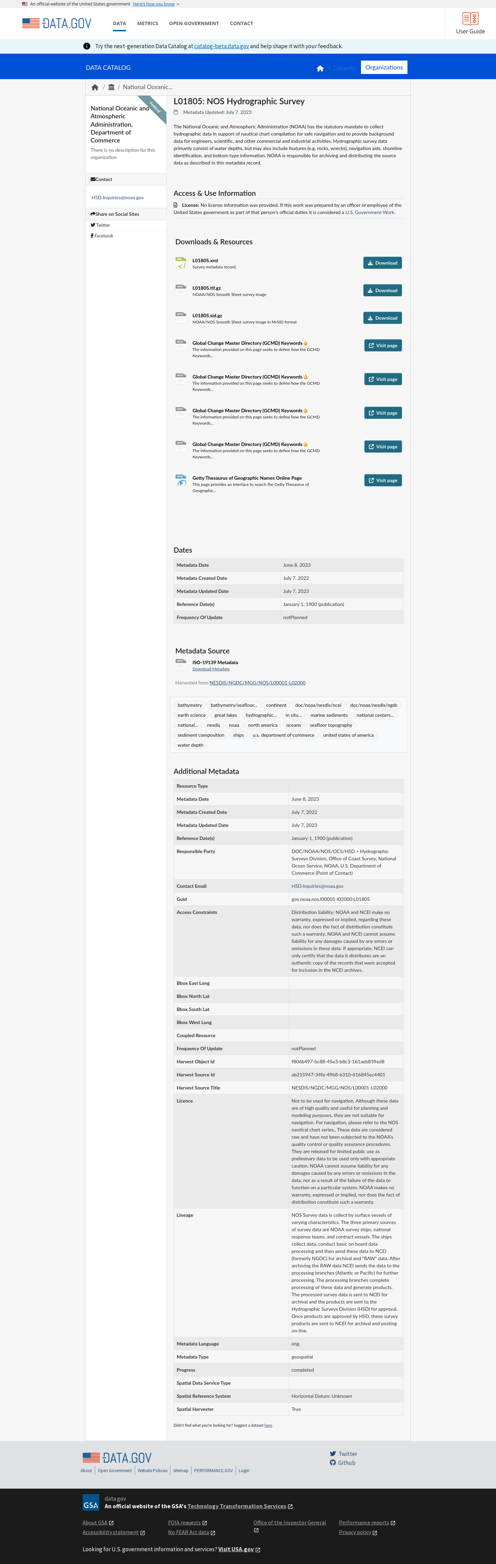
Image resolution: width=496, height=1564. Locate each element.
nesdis (213, 725)
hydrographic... (261, 715)
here (268, 1425)
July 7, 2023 (239, 112)
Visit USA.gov (236, 1549)
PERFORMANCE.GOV (213, 1470)
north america (262, 725)
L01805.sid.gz (207, 315)
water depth (190, 745)
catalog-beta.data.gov (221, 46)
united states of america (348, 735)
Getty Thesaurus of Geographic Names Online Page (247, 478)
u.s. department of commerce (283, 735)
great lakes (226, 715)
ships (238, 735)
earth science (192, 715)
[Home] (56, 23)
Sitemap (180, 1470)
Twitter (100, 225)
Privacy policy (355, 1532)
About (86, 1470)
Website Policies (152, 1470)
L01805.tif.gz (207, 288)
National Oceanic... (148, 87)
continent (276, 705)
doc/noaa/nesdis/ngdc (373, 705)
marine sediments (329, 715)
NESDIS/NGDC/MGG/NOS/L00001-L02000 (258, 682)
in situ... (294, 715)
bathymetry (190, 705)
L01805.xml (205, 260)
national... (188, 725)
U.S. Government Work (369, 212)
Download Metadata (211, 668)
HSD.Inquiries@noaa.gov (118, 197)
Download (382, 263)
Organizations (384, 67)
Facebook (102, 235)
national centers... (375, 715)
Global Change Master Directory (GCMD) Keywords (248, 343)
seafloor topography (331, 725)
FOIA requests (184, 1522)
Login (244, 1470)
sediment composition (201, 735)
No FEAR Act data (188, 1532)
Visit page (383, 345)
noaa (234, 725)
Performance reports (364, 1522)
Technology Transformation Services (236, 1506)
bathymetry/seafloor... (234, 705)
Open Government (115, 1470)
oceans (293, 725)
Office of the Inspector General (290, 1522)
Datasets (344, 68)
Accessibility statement (111, 1532)
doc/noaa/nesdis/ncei (318, 705)
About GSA (95, 1522)
